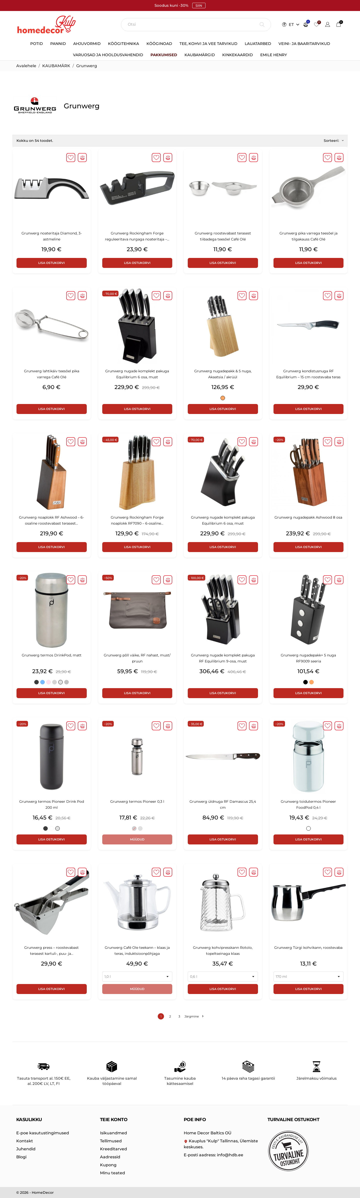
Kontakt (24, 1141)
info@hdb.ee (213, 1155)
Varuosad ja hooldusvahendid (108, 54)
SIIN (199, 5)
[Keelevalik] (327, 25)
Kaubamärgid (199, 54)
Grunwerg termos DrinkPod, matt (52, 655)
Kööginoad (159, 43)
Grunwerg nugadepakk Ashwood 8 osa (308, 517)
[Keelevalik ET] (295, 25)
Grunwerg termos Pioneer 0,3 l (137, 801)
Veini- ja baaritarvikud (304, 43)
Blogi (21, 1157)
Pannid (58, 43)
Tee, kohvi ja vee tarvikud (208, 43)
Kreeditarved (113, 1149)
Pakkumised (163, 54)
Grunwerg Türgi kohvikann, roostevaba (308, 947)
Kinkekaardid (237, 54)
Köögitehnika (123, 43)
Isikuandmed (113, 1133)
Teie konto (113, 1119)
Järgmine (193, 1016)
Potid (36, 43)
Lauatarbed (258, 43)
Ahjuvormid (86, 43)
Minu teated (112, 1173)
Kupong (108, 1165)
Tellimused (111, 1141)
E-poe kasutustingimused (42, 1133)
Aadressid (110, 1157)
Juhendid (26, 1149)
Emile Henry (273, 54)
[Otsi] (196, 24)
